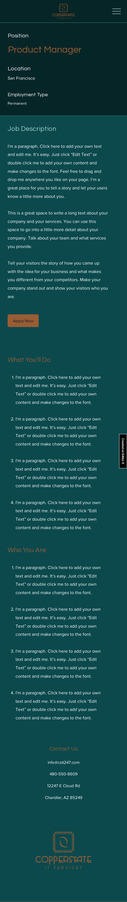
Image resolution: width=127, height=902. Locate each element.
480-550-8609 (64, 773)
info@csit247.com (64, 762)
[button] (23, 320)
